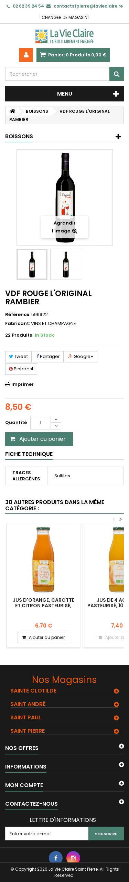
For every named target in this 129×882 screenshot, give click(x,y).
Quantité (16, 422)
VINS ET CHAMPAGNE (53, 323)
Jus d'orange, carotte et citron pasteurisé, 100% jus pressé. (43, 606)
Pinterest (21, 369)
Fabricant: (17, 323)
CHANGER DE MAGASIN (64, 17)
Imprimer (22, 384)
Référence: (17, 315)
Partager (48, 356)
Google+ (81, 356)
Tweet (18, 356)
